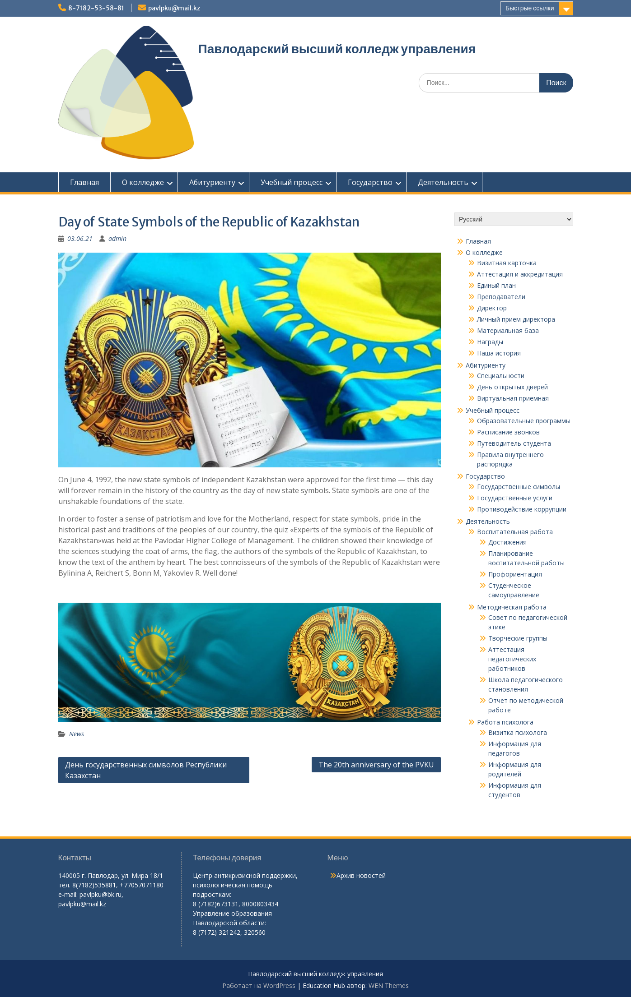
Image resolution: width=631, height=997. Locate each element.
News (76, 733)
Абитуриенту (212, 182)
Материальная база (508, 330)
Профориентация (515, 574)
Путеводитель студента (514, 443)
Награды (490, 341)
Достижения (507, 542)
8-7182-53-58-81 (96, 8)
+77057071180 (142, 885)
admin (117, 238)
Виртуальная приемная (513, 398)
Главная (84, 182)
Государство (370, 182)
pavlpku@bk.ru (100, 894)
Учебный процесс (292, 182)
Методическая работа (512, 607)
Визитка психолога (517, 732)
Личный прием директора (516, 319)
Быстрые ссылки (529, 8)
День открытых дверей (512, 387)
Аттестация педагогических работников (512, 659)
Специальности (500, 375)
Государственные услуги (514, 498)
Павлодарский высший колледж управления (337, 49)
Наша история (499, 353)
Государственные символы (518, 486)
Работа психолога (505, 722)
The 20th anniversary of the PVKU (376, 765)
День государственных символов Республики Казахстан (146, 770)
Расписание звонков (508, 432)
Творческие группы (517, 638)
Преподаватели (501, 296)
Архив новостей (361, 875)
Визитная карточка (507, 262)
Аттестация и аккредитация (520, 274)
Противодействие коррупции (521, 509)
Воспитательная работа (515, 531)
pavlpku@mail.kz (174, 8)
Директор (492, 308)
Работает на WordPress (258, 985)
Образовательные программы (523, 420)
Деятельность (443, 182)
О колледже (143, 182)
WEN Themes (389, 985)
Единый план (496, 285)
